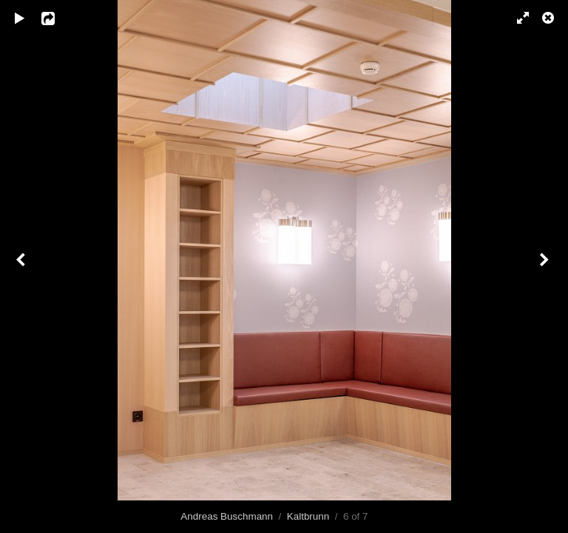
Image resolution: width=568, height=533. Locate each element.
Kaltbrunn (308, 516)
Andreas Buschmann (226, 516)
